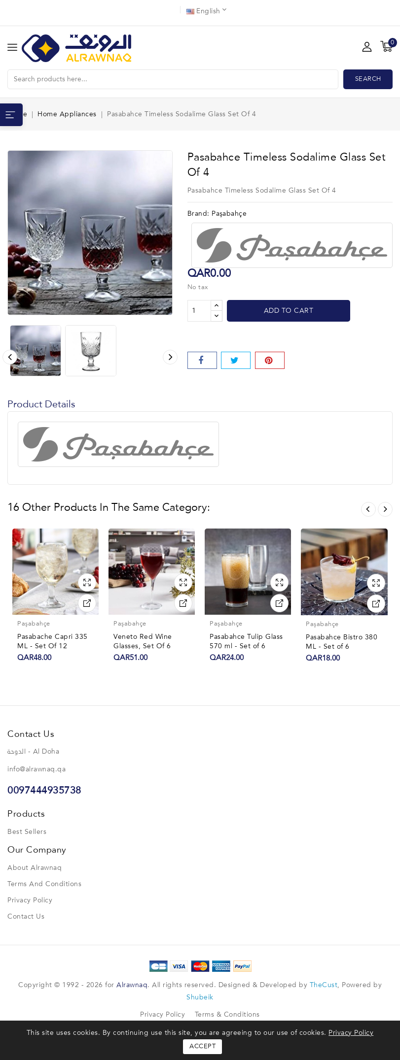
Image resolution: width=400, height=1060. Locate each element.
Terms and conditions (44, 884)
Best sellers (26, 831)
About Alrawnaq (34, 867)
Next (385, 509)
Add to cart (289, 310)
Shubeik (200, 997)
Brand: (198, 213)
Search (368, 79)
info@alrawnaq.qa (36, 769)
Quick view (87, 582)
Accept (202, 1046)
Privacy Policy (29, 900)
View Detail (87, 603)
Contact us (25, 916)
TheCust (324, 985)
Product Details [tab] (41, 405)
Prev (368, 509)
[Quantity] (199, 311)
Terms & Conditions (227, 1014)
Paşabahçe (229, 213)
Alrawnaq (131, 985)
